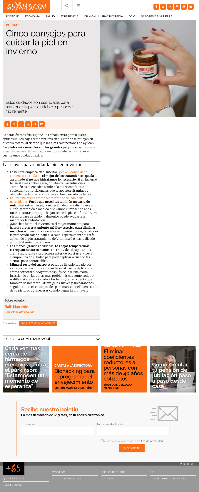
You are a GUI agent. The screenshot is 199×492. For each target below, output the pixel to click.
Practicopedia (112, 16)
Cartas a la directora (73, 365)
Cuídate (12, 25)
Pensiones (161, 358)
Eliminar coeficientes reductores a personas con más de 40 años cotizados (123, 365)
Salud (50, 16)
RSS (152, 472)
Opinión (90, 16)
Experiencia (69, 16)
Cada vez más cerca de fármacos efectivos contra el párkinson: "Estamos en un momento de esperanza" (25, 367)
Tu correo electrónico (110, 424)
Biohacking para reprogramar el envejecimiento (74, 376)
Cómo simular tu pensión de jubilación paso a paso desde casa (171, 375)
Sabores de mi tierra (156, 16)
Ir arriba (187, 463)
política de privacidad (150, 440)
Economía (32, 16)
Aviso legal (59, 472)
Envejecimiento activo (38, 323)
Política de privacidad (66, 478)
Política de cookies (113, 472)
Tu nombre (28, 424)
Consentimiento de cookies (168, 478)
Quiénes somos (12, 484)
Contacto (107, 478)
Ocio (132, 16)
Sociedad (12, 16)
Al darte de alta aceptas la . (132, 440)
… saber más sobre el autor (19, 311)
